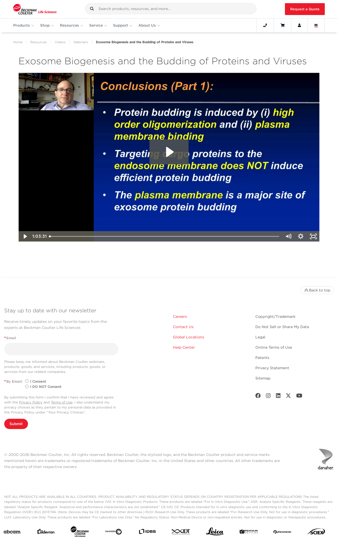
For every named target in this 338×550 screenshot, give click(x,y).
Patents (262, 358)
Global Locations (188, 337)
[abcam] (12, 532)
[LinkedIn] (278, 396)
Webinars (80, 42)
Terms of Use (62, 402)
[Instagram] (268, 396)
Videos (60, 42)
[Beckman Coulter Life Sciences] (79, 532)
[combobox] (170, 8)
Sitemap (262, 378)
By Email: (13, 381)
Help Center (184, 347)
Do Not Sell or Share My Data (282, 327)
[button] (92, 8)
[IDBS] (147, 532)
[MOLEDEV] (248, 532)
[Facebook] (258, 396)
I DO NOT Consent (45, 387)
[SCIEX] (316, 533)
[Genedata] (113, 532)
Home (17, 42)
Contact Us (183, 327)
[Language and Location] (316, 25)
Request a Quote (305, 9)
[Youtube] (299, 396)
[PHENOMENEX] (282, 532)
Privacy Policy (31, 402)
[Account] (299, 25)
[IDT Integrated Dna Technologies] (181, 533)
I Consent (38, 381)
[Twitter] (288, 396)
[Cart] (282, 25)
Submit (16, 424)
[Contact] (265, 25)
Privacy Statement (272, 368)
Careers (180, 316)
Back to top (317, 290)
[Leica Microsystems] (214, 533)
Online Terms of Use (273, 347)
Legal (260, 337)
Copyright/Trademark (275, 316)
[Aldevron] (45, 532)
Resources (38, 42)
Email (10, 337)
